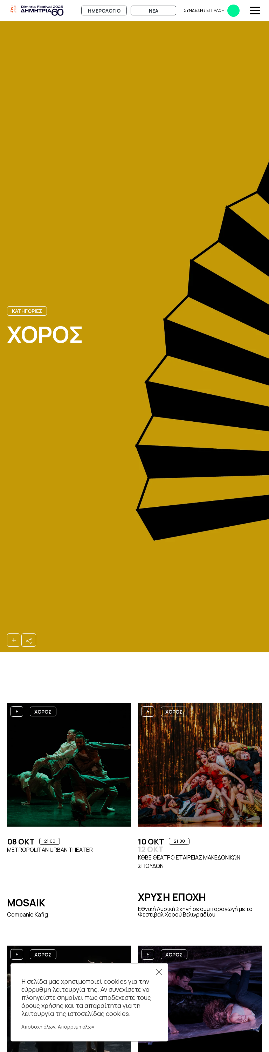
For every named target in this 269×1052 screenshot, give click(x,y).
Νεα (153, 10)
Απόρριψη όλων (76, 1026)
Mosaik (26, 902)
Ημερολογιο (104, 10)
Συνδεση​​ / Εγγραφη (212, 11)
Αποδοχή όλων (38, 1026)
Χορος (42, 711)
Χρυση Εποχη (172, 897)
